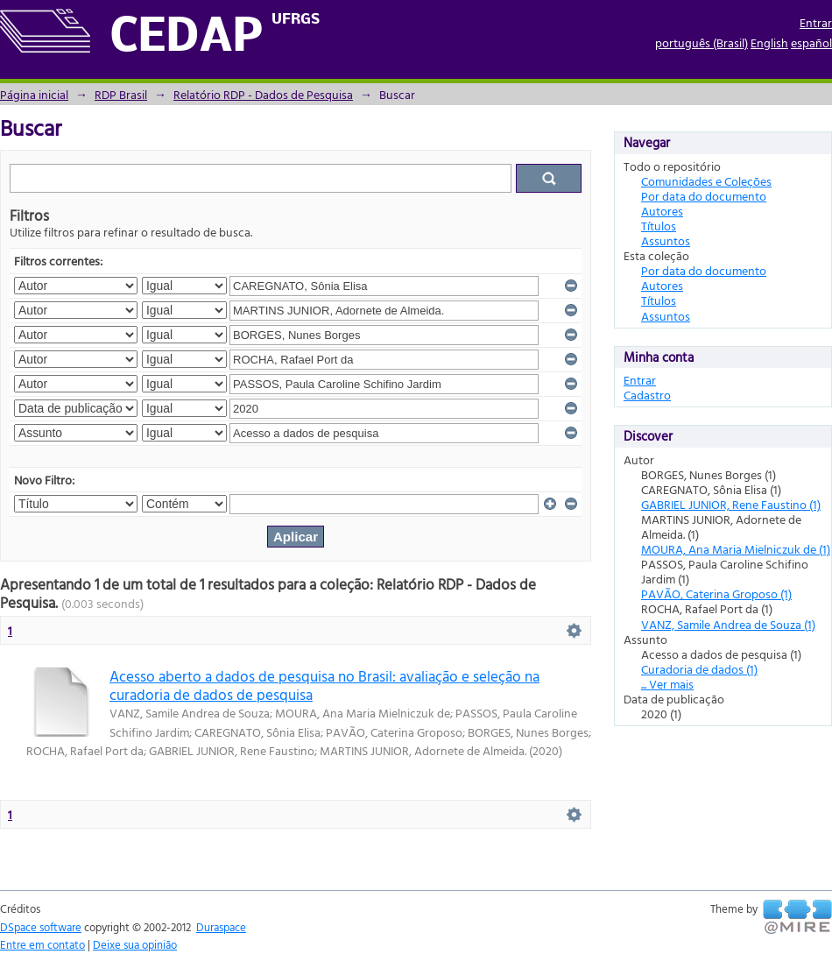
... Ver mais (667, 684)
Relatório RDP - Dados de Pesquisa (263, 94)
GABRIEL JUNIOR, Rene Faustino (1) (731, 504)
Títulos (658, 225)
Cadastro (647, 394)
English (769, 42)
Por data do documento (703, 196)
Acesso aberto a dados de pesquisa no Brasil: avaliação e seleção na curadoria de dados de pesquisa (324, 685)
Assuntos (665, 240)
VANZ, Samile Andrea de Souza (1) (728, 624)
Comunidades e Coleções (706, 181)
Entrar (816, 22)
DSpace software (40, 927)
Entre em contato (42, 944)
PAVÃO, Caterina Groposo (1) (716, 593)
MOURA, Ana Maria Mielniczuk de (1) (735, 549)
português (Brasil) (701, 42)
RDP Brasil (121, 94)
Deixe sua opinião (135, 944)
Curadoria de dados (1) (699, 669)
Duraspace (221, 927)
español (811, 42)
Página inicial (34, 94)
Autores (662, 210)
